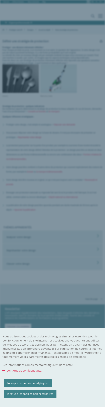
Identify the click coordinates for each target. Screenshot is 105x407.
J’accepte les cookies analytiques (27, 383)
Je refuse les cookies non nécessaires (30, 394)
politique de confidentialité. (24, 370)
